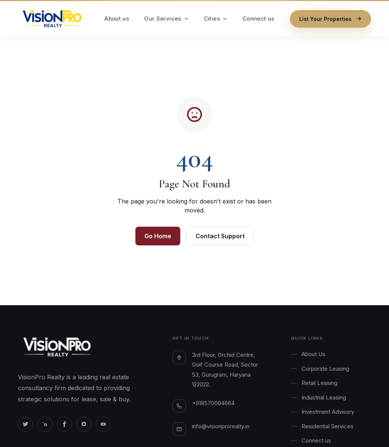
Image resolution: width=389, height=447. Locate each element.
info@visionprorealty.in (220, 426)
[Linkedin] (44, 424)
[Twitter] (25, 424)
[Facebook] (64, 424)
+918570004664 (213, 403)
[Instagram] (83, 424)
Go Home (157, 236)
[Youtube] (103, 424)
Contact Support (220, 236)
